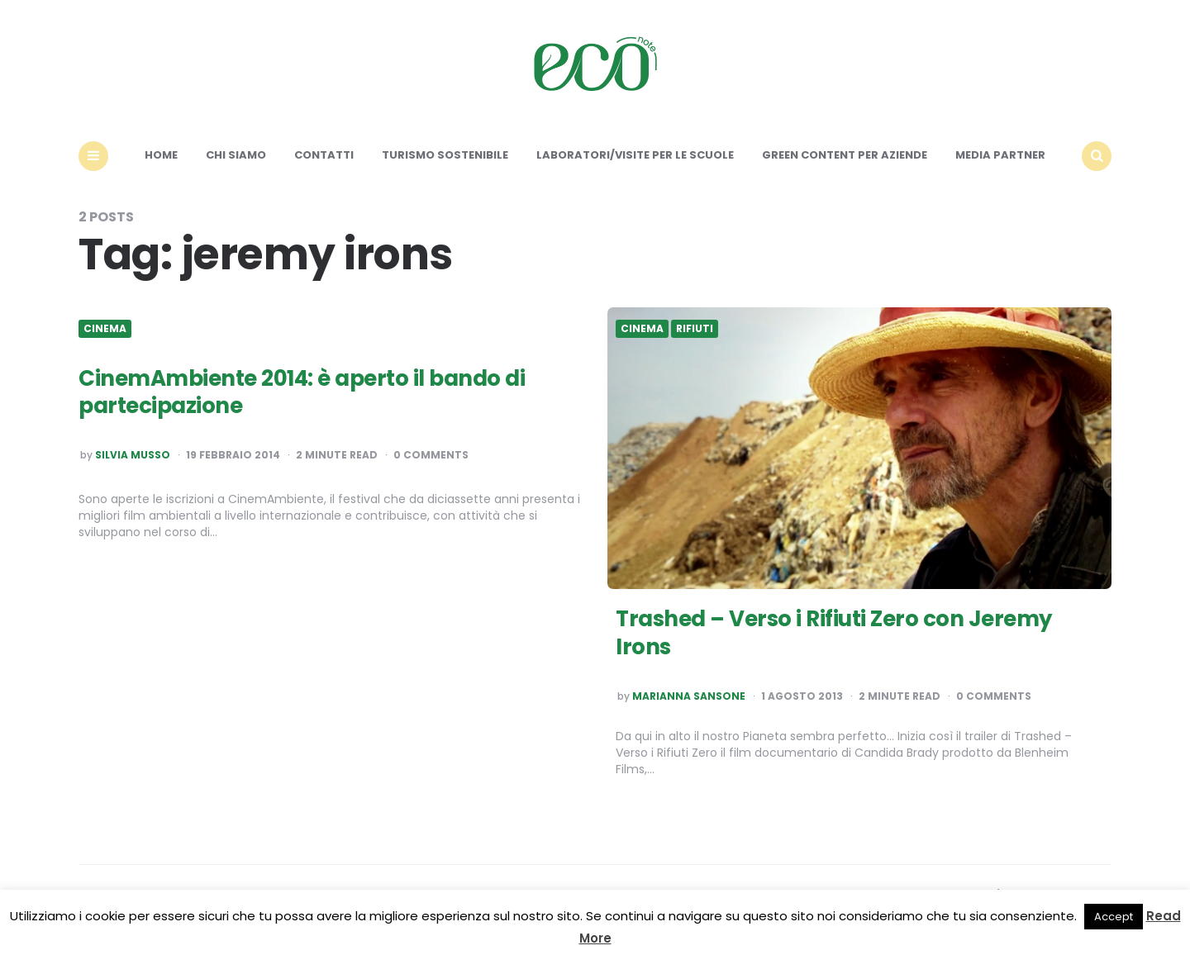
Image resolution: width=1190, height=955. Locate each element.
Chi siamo (236, 155)
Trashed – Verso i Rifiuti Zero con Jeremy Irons (834, 633)
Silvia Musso (132, 455)
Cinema (104, 329)
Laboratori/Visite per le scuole (635, 155)
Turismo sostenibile (445, 155)
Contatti (324, 155)
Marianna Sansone (688, 696)
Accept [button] (1113, 916)
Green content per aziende (844, 155)
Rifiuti (694, 329)
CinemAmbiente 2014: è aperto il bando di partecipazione (302, 392)
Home (161, 155)
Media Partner (1000, 155)
